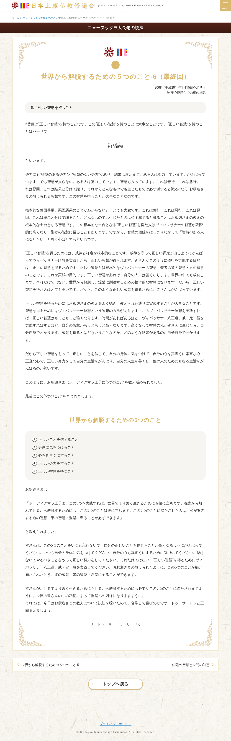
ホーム (16, 18)
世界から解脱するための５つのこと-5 (49, 664)
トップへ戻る (115, 683)
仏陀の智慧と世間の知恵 (191, 664)
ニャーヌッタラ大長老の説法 (41, 18)
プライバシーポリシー (115, 723)
